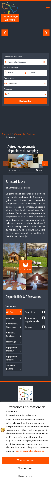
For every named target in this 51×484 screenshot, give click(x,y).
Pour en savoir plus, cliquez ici (29, 450)
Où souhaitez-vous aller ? (13, 56)
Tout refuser (25, 468)
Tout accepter (25, 460)
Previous (4, 32)
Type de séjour (9, 78)
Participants (8, 89)
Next (46, 32)
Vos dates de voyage (11, 67)
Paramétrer (25, 476)
